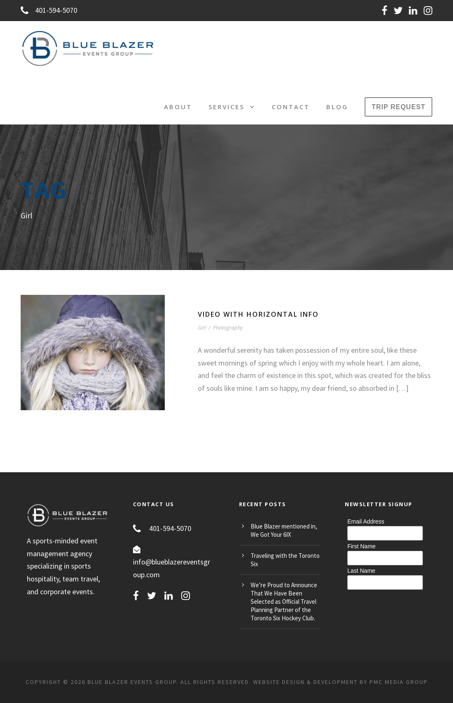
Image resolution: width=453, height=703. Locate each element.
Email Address (365, 521)
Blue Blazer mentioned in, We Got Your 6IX (284, 530)
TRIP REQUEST (398, 106)
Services (226, 107)
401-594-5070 (49, 10)
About (178, 107)
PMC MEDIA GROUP (399, 682)
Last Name (361, 570)
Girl (202, 327)
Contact (291, 107)
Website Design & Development (305, 682)
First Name (361, 546)
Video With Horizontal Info (258, 314)
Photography (228, 327)
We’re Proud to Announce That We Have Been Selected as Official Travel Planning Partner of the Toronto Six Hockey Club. (284, 601)
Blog (337, 107)
